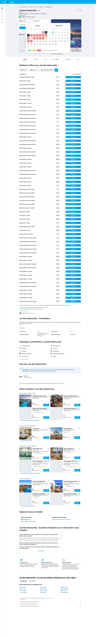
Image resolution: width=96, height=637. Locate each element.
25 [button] (31, 44)
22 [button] (43, 41)
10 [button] (28, 38)
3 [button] (28, 35)
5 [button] (64, 32)
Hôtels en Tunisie (43, 587)
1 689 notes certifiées (30, 16)
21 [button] (40, 41)
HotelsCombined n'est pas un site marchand (50, 601)
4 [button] (31, 35)
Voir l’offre (46, 405)
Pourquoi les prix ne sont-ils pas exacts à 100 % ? (50, 606)
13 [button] (37, 38)
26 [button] (34, 44)
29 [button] (43, 44)
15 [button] (43, 38)
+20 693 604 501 (22, 15)
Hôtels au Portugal (43, 590)
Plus (20, 324)
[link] (30, 420)
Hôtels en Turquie (64, 587)
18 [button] (31, 41)
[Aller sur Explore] (2, 16)
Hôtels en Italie (43, 592)
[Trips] (2, 19)
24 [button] (28, 44)
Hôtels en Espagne (23, 592)
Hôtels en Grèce (64, 590)
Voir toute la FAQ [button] (41, 550)
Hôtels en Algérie (43, 588)
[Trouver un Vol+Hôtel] (2, 13)
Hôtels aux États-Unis (65, 588)
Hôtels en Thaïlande (64, 592)
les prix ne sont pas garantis (48, 598)
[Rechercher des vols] (2, 5)
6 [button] (67, 32)
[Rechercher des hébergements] (2, 8)
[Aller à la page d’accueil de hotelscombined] (9, 1)
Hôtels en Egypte (23, 590)
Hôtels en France (23, 588)
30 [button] (46, 44)
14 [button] (40, 38)
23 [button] (46, 41)
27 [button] (37, 44)
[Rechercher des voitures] (2, 11)
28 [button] (40, 44)
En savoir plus (67, 305)
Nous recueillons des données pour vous (50, 604)
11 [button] (31, 38)
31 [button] (28, 47)
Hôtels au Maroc (23, 587)
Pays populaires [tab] (23, 581)
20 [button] (37, 41)
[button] (2, 2)
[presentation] (62, 53)
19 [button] (34, 41)
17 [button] (28, 41)
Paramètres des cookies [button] (24, 310)
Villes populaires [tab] (32, 581)
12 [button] (34, 38)
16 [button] (46, 38)
